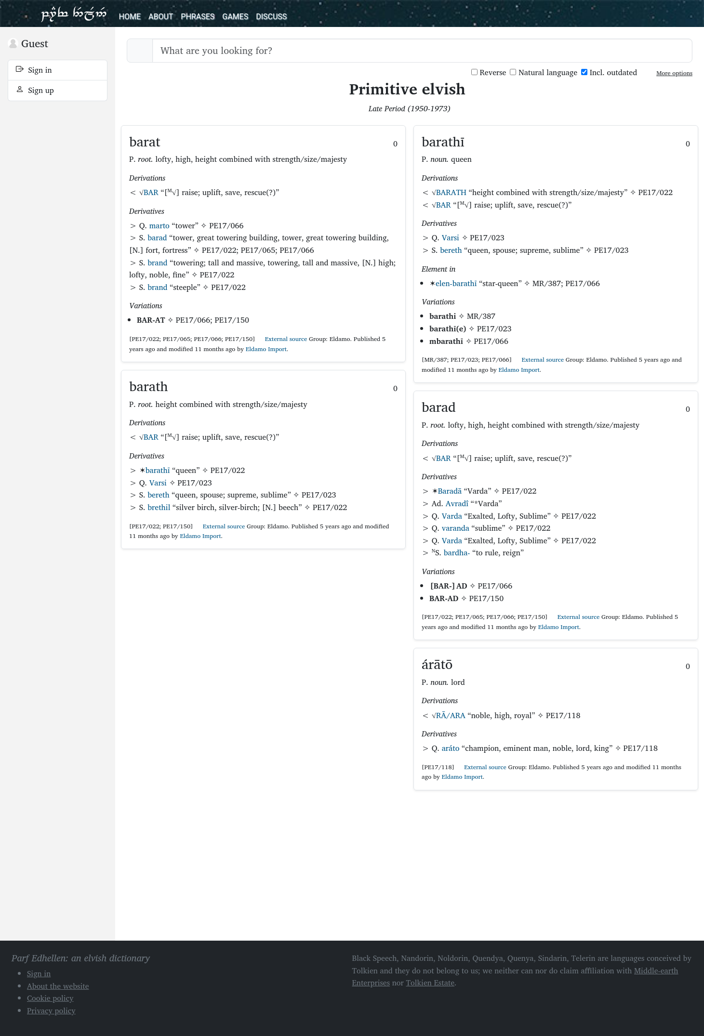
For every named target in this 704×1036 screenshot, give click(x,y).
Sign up (35, 90)
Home (130, 16)
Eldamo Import (266, 349)
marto (159, 225)
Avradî (457, 503)
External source (282, 339)
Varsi (158, 482)
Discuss (271, 16)
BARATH (451, 192)
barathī (158, 470)
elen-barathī (456, 283)
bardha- (457, 552)
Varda (452, 516)
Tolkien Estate (430, 982)
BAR (151, 192)
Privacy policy (51, 1010)
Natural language (543, 72)
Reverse (488, 72)
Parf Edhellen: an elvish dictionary (73, 13)
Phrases (197, 16)
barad (157, 237)
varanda (455, 528)
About (160, 16)
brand (157, 262)
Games (235, 16)
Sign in (34, 70)
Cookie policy (50, 998)
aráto (451, 748)
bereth (158, 494)
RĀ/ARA (450, 715)
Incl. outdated (609, 72)
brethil (158, 507)
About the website (58, 986)
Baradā (450, 491)
